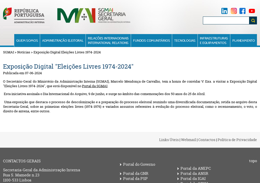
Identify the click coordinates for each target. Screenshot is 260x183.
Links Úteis (169, 139)
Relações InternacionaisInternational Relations (108, 40)
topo (253, 160)
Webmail (188, 139)
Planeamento (243, 40)
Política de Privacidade (237, 139)
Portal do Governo (139, 164)
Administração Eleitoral (62, 40)
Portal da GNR (135, 173)
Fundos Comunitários (151, 40)
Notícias (23, 52)
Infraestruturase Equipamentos (214, 40)
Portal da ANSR (194, 173)
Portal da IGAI (193, 178)
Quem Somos (27, 40)
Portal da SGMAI (94, 86)
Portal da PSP (135, 178)
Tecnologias (185, 40)
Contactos (206, 139)
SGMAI (8, 52)
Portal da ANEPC (196, 168)
